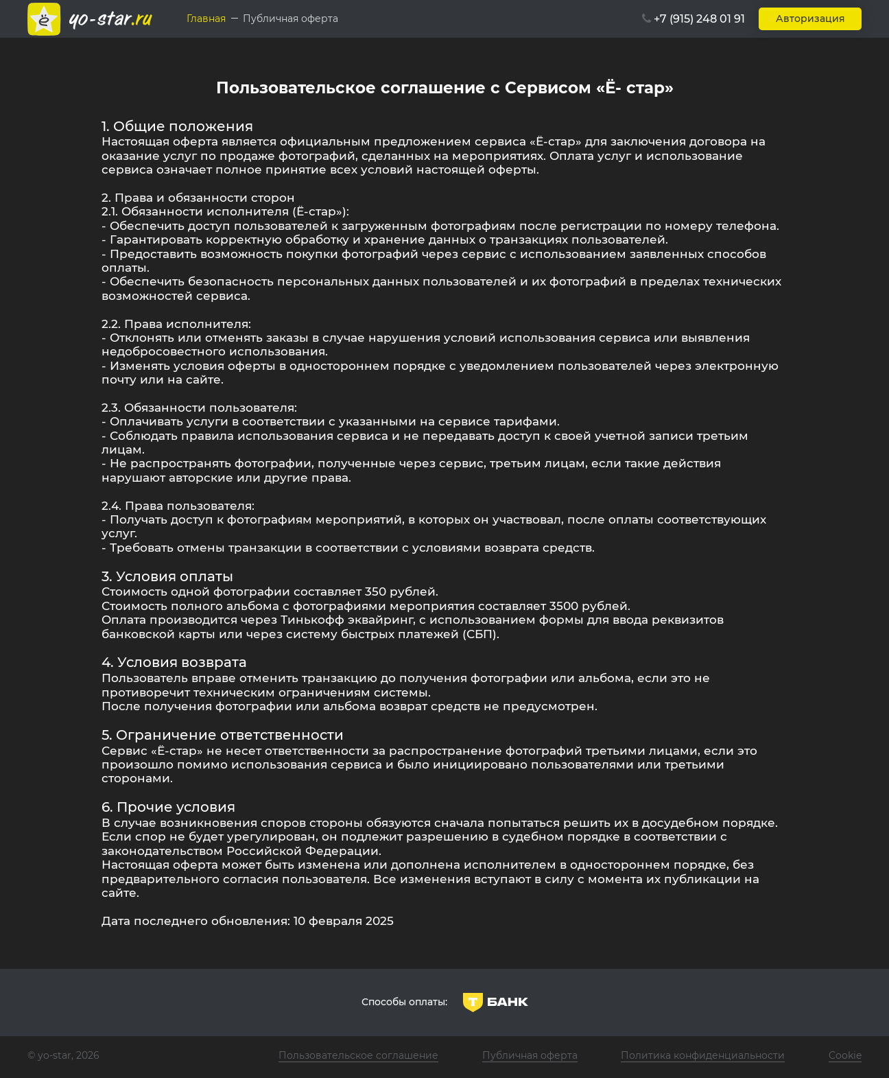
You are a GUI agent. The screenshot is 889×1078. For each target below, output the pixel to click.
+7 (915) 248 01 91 (699, 18)
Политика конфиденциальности (703, 1055)
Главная (206, 19)
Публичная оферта (530, 1055)
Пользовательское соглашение (358, 1055)
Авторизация (810, 18)
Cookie (845, 1055)
